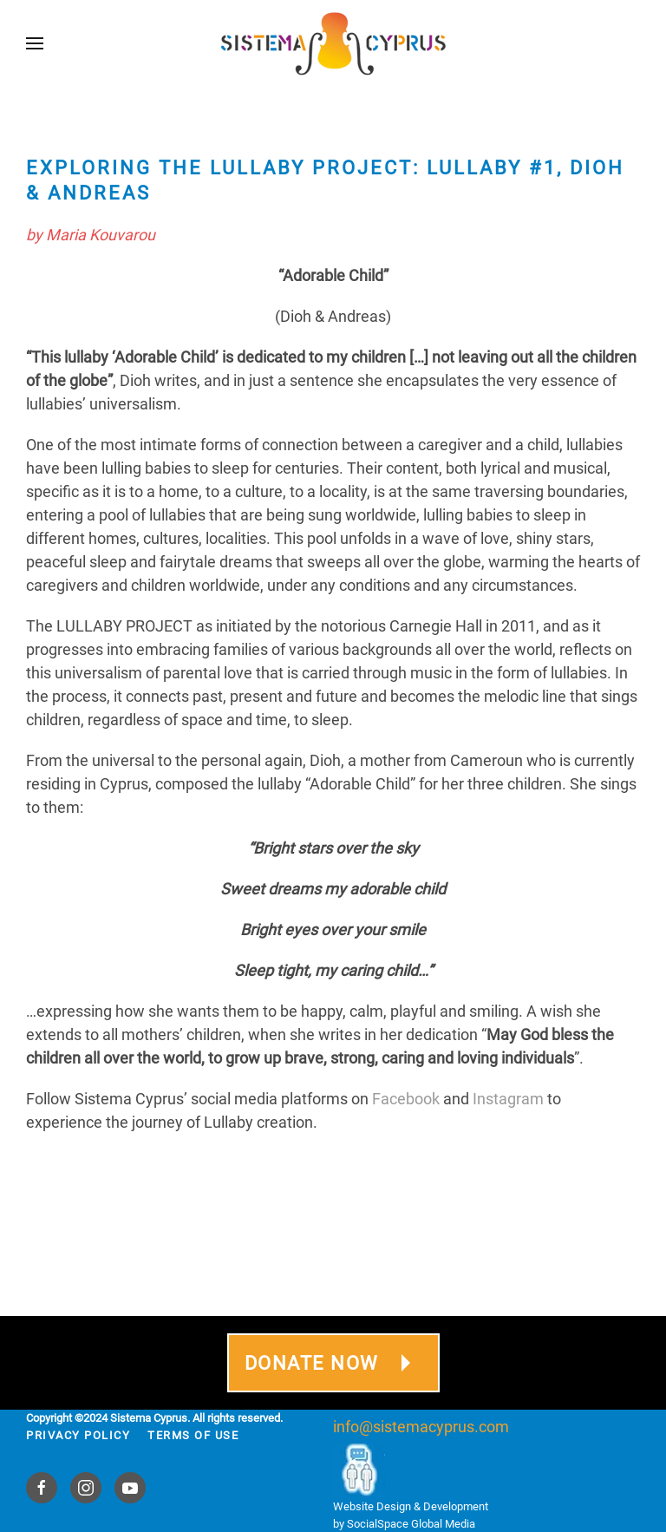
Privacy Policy (78, 1435)
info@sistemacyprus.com (421, 1426)
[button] (34, 43)
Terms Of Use (192, 1435)
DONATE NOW (333, 1362)
